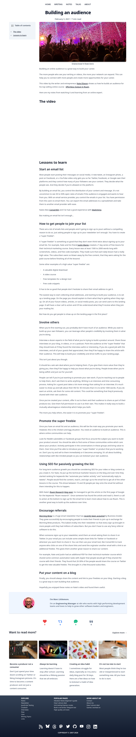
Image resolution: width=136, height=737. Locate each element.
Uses (23, 714)
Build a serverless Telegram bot (65, 707)
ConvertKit (54, 210)
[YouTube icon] (81, 726)
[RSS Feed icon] (41, 726)
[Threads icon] (47, 726)
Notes (69, 4)
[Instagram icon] (88, 726)
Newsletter (25, 703)
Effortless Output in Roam (77, 87)
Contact (89, 701)
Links (23, 719)
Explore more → (119, 632)
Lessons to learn (19, 35)
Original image (77, 64)
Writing (58, 4)
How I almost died (60, 703)
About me (90, 703)
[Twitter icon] (68, 726)
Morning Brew (45, 516)
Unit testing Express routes (63, 705)
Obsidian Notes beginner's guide (65, 701)
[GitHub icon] (75, 726)
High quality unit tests (62, 710)
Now (22, 712)
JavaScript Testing (27, 705)
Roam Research (57, 492)
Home (48, 4)
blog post (68, 492)
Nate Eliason (82, 83)
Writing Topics (26, 717)
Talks (78, 4)
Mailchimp (96, 210)
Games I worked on (93, 707)
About (88, 4)
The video (17, 32)
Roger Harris (89, 64)
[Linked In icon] (95, 726)
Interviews (25, 710)
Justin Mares (83, 245)
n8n (80, 603)
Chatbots (24, 707)
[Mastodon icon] (61, 726)
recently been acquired (94, 516)
